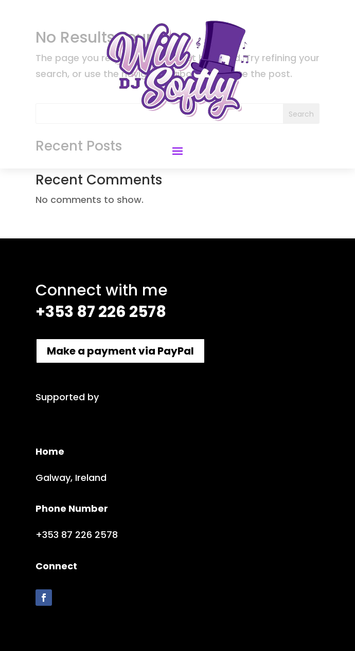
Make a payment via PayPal (120, 351)
